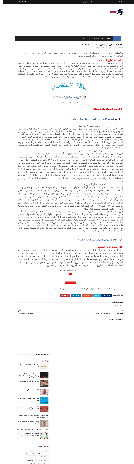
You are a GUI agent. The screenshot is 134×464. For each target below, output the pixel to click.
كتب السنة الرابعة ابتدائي (24, 185)
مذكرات (35, 196)
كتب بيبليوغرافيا (41, 192)
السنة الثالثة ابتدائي (40, 147)
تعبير (27, 165)
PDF (84, 336)
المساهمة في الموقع (102, 1)
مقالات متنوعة (96, 48)
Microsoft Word (84, 344)
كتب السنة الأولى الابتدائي (32, 178)
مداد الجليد (89, 461)
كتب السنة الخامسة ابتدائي (38, 185)
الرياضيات (28, 140)
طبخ (29, 171)
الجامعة (34, 140)
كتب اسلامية (31, 175)
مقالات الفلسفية (106, 38)
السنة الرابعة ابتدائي (27, 154)
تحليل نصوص (33, 165)
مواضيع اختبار (26, 206)
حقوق (43, 168)
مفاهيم (22, 196)
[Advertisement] (48, 20)
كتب (82, 38)
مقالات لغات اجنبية (28, 202)
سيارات (43, 171)
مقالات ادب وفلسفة (40, 199)
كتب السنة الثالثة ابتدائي (39, 182)
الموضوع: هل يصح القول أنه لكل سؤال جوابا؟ (90, 130)
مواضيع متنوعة (41, 209)
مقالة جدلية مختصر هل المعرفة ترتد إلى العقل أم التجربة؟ (30, 120)
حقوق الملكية (89, 1)
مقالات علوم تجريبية (40, 202)
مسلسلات (28, 196)
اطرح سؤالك (82, 1)
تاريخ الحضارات (20, 161)
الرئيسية (116, 38)
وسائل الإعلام (42, 213)
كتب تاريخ (32, 192)
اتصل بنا (109, 1)
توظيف (21, 165)
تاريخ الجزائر (42, 161)
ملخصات (34, 206)
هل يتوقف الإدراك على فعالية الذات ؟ (92, 292)
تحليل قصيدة (42, 165)
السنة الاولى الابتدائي (27, 144)
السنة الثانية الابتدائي (40, 151)
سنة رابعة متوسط (20, 168)
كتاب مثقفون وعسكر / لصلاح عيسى (26, 80)
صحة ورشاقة (36, 171)
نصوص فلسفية (19, 209)
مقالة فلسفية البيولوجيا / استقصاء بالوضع (27, 434)
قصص (43, 175)
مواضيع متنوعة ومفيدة (31, 209)
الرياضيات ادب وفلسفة (39, 144)
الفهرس (95, 1)
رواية (38, 168)
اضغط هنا (102, 350)
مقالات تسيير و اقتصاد (28, 199)
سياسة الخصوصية (116, 1)
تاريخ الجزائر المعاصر (31, 161)
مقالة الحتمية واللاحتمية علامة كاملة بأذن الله (26, 425)
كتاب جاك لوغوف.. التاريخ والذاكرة (27, 72)
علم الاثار (23, 171)
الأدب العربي (42, 140)
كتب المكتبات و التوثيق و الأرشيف (24, 189)
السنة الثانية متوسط (28, 151)
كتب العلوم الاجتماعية (40, 189)
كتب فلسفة (18, 192)
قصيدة (37, 175)
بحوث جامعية (20, 158)
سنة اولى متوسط (31, 168)
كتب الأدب (42, 178)
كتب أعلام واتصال (22, 175)
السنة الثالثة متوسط (28, 147)
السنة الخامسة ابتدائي (40, 154)
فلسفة (17, 171)
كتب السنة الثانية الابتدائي (25, 182)
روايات (88, 38)
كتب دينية (25, 192)
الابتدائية (96, 38)
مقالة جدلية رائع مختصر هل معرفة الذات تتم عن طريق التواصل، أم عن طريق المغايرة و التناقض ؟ (25, 65)
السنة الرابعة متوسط (40, 158)
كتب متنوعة (42, 196)
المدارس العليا (29, 158)
